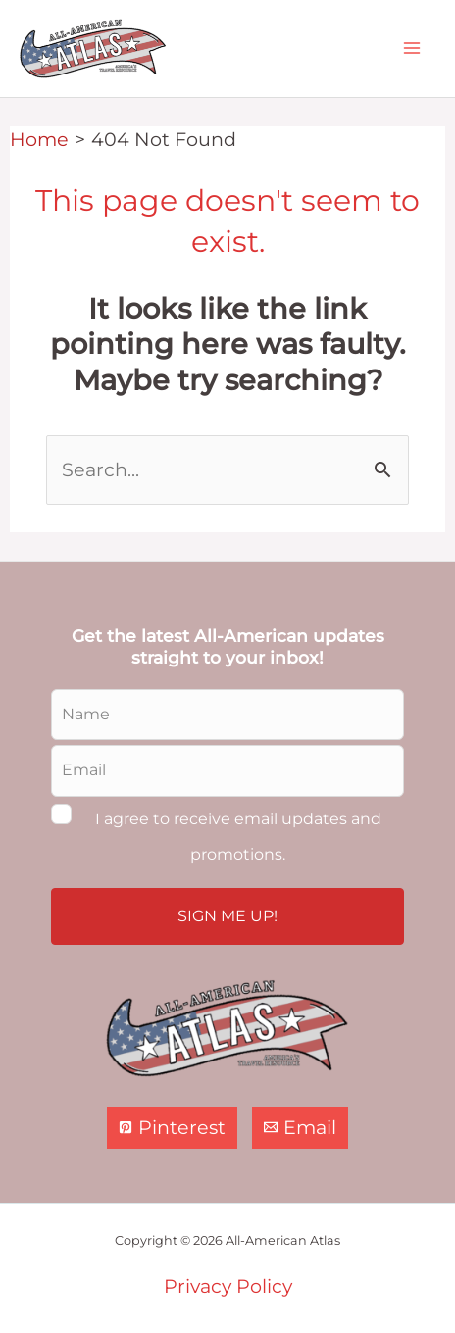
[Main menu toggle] (411, 49)
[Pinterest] (172, 1128)
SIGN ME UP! (227, 916)
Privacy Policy (228, 1286)
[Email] (300, 1128)
